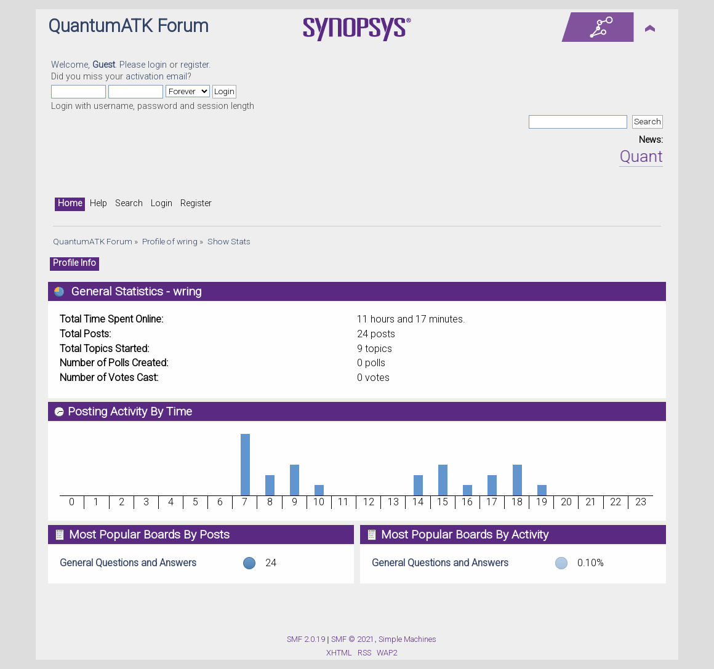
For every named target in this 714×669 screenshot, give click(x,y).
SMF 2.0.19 (306, 639)
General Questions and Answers (128, 563)
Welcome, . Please (99, 65)
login (157, 65)
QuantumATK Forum (128, 25)
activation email (156, 76)
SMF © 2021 (352, 639)
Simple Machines (407, 639)
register (194, 65)
